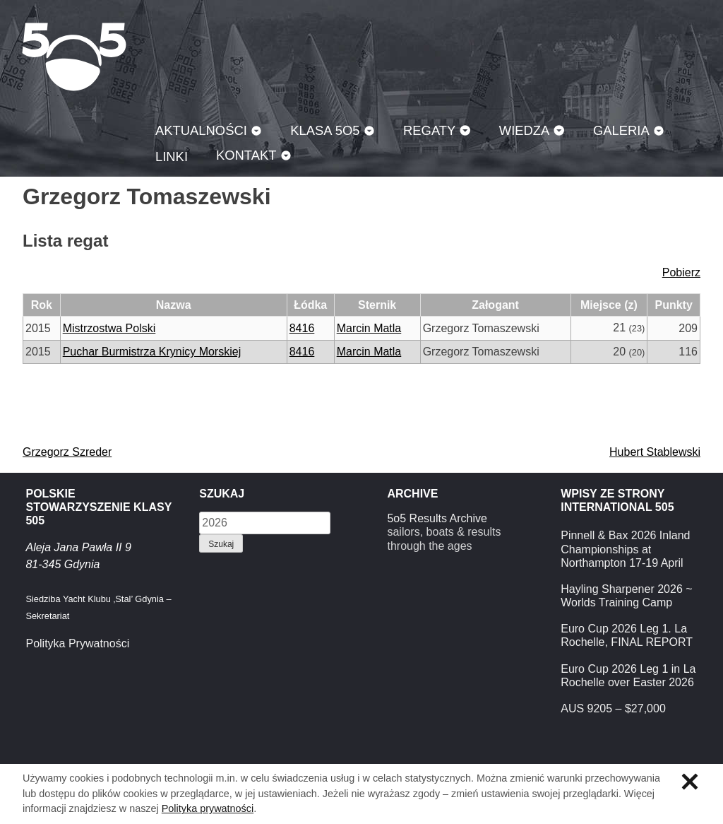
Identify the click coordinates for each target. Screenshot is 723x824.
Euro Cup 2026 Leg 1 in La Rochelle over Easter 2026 (628, 675)
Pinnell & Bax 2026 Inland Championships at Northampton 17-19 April (625, 548)
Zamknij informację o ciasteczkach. (689, 781)
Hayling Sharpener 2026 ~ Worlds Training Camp (626, 595)
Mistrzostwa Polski (109, 328)
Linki (171, 156)
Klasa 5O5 (74, 56)
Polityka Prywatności (77, 643)
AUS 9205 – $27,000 (613, 708)
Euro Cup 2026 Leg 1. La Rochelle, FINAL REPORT (627, 635)
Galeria (621, 130)
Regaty (429, 130)
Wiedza (524, 130)
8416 (302, 328)
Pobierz (681, 272)
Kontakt (246, 155)
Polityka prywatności (207, 808)
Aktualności (201, 130)
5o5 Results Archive (436, 518)
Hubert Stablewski (654, 452)
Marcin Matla (369, 328)
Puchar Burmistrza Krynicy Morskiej (152, 352)
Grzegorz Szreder (67, 452)
